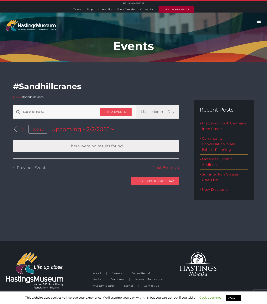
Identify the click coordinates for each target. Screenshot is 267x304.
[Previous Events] (15, 129)
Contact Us (151, 285)
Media (97, 279)
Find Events (115, 111)
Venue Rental (141, 273)
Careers (117, 273)
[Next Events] (22, 129)
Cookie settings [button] (210, 297)
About (97, 273)
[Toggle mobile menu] (259, 21)
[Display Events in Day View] (171, 111)
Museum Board (103, 285)
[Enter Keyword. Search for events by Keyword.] (59, 112)
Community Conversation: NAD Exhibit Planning (218, 144)
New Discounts (215, 189)
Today (38, 129)
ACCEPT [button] (233, 297)
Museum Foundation (149, 279)
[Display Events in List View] (144, 111)
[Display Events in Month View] (157, 111)
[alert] (96, 146)
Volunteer (117, 279)
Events (17, 97)
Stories (129, 285)
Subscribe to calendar (155, 181)
